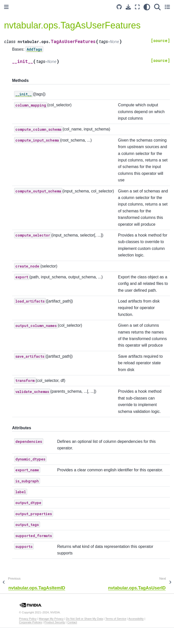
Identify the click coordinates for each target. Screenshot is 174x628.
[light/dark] (147, 7)
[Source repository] (119, 7)
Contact (72, 622)
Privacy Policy (28, 618)
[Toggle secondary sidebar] (167, 7)
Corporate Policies (30, 622)
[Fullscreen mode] (137, 7)
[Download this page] (128, 7)
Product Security (54, 622)
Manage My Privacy (51, 618)
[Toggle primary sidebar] (6, 7)
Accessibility (136, 618)
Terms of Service (115, 618)
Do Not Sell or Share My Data (84, 618)
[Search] (157, 7)
